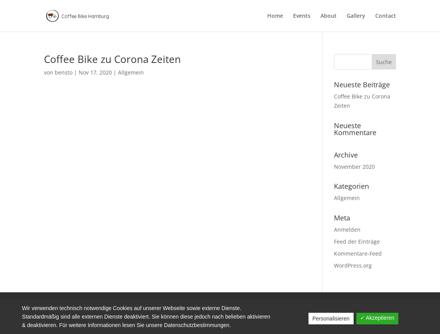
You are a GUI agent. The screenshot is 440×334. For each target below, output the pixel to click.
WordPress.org (353, 265)
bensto (63, 72)
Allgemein (131, 72)
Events (301, 16)
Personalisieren (331, 318)
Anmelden (347, 229)
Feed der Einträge (357, 241)
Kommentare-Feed (358, 253)
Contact (385, 16)
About (328, 16)
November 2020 (354, 166)
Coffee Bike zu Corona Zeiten (112, 59)
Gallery (356, 16)
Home (275, 16)
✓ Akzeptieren (377, 318)
